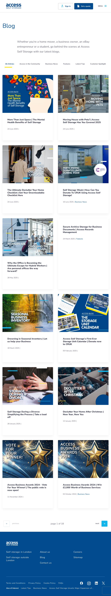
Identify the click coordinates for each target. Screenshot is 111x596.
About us (45, 551)
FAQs (60, 583)
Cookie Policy (50, 583)
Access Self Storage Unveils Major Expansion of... (71, 588)
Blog (42, 557)
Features (79, 239)
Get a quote (83, 6)
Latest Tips (26, 588)
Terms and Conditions (15, 583)
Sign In (66, 6)
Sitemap (78, 557)
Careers (78, 551)
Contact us (46, 562)
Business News (81, 202)
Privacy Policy (34, 583)
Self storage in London (19, 551)
